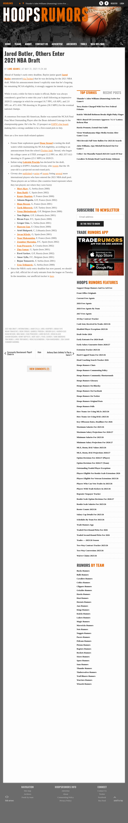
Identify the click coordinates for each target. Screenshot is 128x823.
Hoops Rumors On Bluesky (88, 386)
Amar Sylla (35, 329)
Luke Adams (14, 68)
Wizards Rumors (84, 684)
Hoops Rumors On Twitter (88, 396)
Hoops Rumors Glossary (87, 380)
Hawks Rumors (83, 594)
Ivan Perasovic (24, 245)
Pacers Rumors (83, 637)
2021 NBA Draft (11, 329)
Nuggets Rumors (84, 633)
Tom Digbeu (9, 339)
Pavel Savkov (46, 337)
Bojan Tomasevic (11, 331)
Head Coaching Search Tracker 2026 (93, 360)
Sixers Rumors (83, 656)
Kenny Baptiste (24, 196)
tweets (55, 166)
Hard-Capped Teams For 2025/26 (91, 355)
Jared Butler (44, 334)
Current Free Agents (86, 298)
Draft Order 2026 (84, 334)
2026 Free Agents (84, 303)
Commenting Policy (65, 797)
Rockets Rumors (84, 653)
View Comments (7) (39, 369)
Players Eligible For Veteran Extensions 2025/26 (97, 478)
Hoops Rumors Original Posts (90, 401)
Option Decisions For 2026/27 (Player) (93, 458)
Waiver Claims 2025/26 (87, 555)
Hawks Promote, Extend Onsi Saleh (92, 127)
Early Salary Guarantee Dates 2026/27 (93, 344)
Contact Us (41, 44)
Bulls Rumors (83, 575)
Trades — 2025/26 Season (88, 540)
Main (39, 352)
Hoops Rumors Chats (86, 365)
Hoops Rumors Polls (85, 406)
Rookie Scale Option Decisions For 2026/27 (95, 499)
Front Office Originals (86, 293)
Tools (84, 44)
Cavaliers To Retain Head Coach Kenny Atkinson (98, 159)
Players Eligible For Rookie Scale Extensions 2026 (98, 473)
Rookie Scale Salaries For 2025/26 (91, 504)
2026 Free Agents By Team (88, 308)
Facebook (102, 797)
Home (8, 44)
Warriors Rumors (84, 680)
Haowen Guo (23, 226)
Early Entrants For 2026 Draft (90, 339)
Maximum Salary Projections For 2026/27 (95, 432)
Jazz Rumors (82, 606)
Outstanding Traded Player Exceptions (94, 468)
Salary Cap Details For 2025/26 (90, 514)
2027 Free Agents (84, 314)
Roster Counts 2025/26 (86, 509)
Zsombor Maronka (26, 242)
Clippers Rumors (84, 586)
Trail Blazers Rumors (86, 676)
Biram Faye (58, 329)
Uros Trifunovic (25, 265)
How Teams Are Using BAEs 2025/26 (93, 416)
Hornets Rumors (84, 602)
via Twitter (28, 78)
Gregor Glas (50, 331)
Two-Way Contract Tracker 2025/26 (92, 545)
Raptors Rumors (84, 649)
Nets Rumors (82, 629)
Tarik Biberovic (25, 207)
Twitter (102, 794)
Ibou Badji (22, 192)
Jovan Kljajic (56, 334)
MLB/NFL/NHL (98, 44)
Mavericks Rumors (85, 625)
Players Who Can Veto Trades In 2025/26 (94, 483)
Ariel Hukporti (47, 329)
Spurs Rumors (83, 660)
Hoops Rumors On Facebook (89, 391)
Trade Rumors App (85, 525)
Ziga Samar (23, 249)
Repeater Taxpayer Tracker (89, 494)
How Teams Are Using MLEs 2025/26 (93, 411)
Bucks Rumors (83, 571)
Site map (27, 791)
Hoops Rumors (11, 8)
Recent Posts (112, 92)
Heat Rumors (83, 598)
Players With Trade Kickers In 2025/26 (94, 489)
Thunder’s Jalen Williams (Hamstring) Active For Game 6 (47, 3)
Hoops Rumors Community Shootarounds (95, 375)
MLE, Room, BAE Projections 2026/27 (93, 453)
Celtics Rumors (83, 582)
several (59, 173)
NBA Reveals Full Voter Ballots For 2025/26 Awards (99, 140)
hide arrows (9, 799)
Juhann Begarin (11, 337)
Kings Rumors (83, 610)
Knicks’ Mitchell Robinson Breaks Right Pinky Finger (100, 114)
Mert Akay (36, 337)
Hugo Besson (23, 204)
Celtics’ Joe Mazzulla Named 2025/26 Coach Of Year (99, 154)
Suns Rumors (83, 664)
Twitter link (46, 150)
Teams (18, 44)
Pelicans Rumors (84, 641)
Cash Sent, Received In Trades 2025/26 (93, 324)
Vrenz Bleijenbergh (26, 211)
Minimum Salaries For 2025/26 (90, 437)
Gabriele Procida (31, 162)
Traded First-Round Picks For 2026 (92, 530)
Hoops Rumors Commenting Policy (92, 370)
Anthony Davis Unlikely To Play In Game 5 (59, 353)
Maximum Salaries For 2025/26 (90, 427)
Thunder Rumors (84, 668)
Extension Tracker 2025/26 (88, 350)
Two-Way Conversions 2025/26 (90, 550)
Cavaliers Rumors (85, 578)
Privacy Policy (65, 800)
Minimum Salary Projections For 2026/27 (95, 442)
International (23, 329)
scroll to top (118, 799)
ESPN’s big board (59, 124)
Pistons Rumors (84, 645)
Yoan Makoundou (26, 238)
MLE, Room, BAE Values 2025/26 (91, 447)
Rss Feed (102, 800)
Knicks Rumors (83, 614)
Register (114, 3)
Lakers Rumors (83, 617)
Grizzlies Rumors (84, 590)
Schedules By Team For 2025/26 (90, 519)
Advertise (57, 44)
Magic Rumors (83, 621)
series (36, 173)
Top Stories (88, 92)
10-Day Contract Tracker (88, 319)
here (52, 276)
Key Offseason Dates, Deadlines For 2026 (94, 422)
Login (122, 3)
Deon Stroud (46, 143)
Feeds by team (27, 797)
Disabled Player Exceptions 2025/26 (92, 329)
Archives (71, 44)
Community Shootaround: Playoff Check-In (19, 353)
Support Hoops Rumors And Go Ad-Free (94, 288)
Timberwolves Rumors (87, 672)
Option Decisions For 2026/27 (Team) (93, 463)
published (27, 173)
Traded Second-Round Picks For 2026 (93, 535)
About (28, 44)
